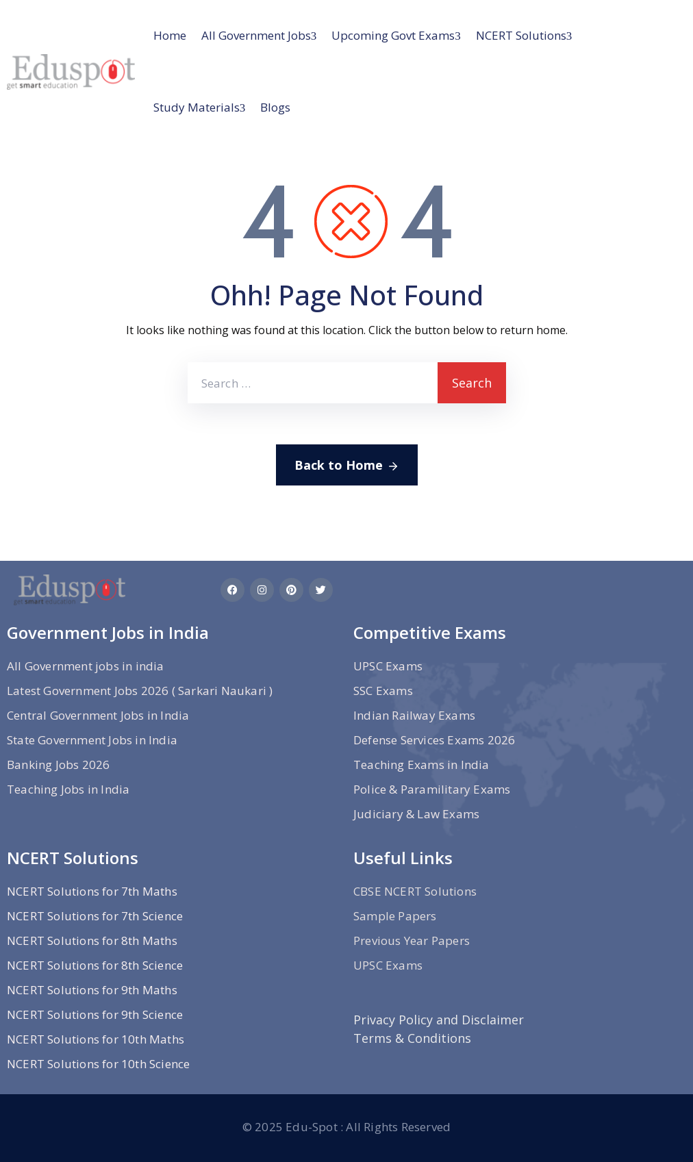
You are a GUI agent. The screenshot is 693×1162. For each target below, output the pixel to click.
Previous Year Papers (411, 940)
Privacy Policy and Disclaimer (438, 1019)
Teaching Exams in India (421, 764)
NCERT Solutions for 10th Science (98, 1064)
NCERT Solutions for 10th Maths (95, 1039)
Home (169, 35)
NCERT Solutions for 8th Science (95, 965)
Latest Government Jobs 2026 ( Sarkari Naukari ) (140, 690)
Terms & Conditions (412, 1038)
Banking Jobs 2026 (58, 764)
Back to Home (346, 466)
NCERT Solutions (521, 35)
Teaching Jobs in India (68, 789)
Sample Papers (395, 916)
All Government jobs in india (85, 666)
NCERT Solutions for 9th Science (95, 1014)
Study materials (196, 107)
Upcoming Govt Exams (393, 35)
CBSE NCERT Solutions (415, 891)
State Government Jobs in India (92, 740)
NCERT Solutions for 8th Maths (92, 940)
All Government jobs (256, 35)
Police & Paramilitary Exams (431, 789)
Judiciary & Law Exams (416, 814)
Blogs (275, 107)
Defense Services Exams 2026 (434, 740)
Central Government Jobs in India (98, 715)
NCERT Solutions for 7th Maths (92, 891)
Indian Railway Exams (414, 715)
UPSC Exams (388, 666)
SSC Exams (383, 690)
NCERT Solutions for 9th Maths (92, 990)
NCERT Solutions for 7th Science (95, 916)
